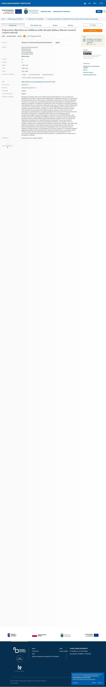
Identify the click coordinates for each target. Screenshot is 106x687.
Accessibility (14, 683)
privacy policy (91, 679)
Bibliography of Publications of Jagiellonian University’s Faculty (16, 19)
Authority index (46, 11)
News (33, 648)
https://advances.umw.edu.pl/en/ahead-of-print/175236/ (38, 82)
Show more (25, 56)
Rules (61, 648)
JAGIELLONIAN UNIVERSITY (79, 648)
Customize (75, 682)
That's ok (99, 682)
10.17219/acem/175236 (34, 36)
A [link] (88, 3)
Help (99, 11)
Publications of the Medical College (36, 19)
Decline (94, 682)
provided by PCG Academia (51, 656)
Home (3, 19)
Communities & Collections (61, 11)
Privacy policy (63, 651)
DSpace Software (37, 656)
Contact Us (35, 651)
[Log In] (94, 3)
